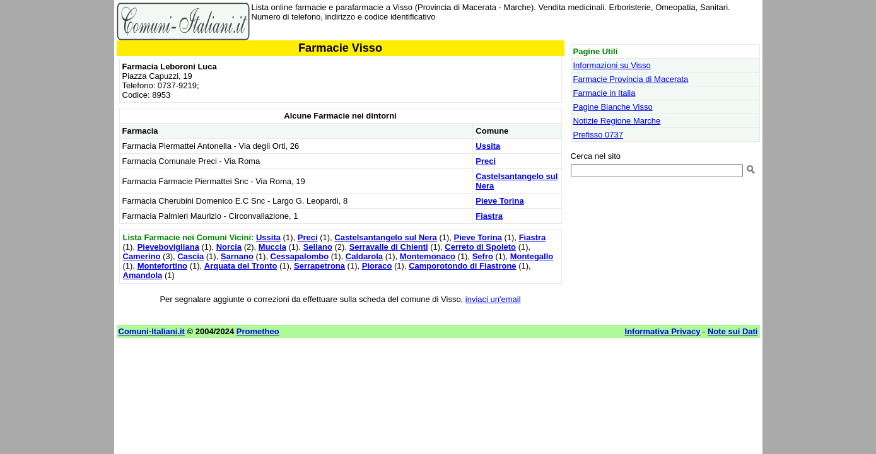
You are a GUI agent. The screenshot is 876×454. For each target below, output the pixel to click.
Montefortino (162, 266)
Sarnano (237, 256)
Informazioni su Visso (612, 65)
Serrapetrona (319, 266)
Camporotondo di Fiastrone (462, 266)
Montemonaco (427, 256)
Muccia (272, 247)
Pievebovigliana (168, 247)
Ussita (488, 146)
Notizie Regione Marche (617, 120)
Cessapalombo (300, 256)
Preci (486, 161)
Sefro (482, 256)
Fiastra (489, 216)
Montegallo (532, 256)
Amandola (143, 275)
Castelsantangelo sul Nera (385, 237)
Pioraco (377, 266)
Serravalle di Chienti (388, 247)
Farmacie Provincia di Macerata (631, 79)
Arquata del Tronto (240, 266)
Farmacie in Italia (604, 93)
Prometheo (258, 331)
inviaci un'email (493, 299)
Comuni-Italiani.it (152, 331)
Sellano (317, 247)
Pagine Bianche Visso (613, 107)
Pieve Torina (499, 201)
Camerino (142, 256)
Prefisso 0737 (598, 134)
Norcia (229, 247)
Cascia (190, 256)
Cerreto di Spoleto (480, 247)
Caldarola (364, 256)
